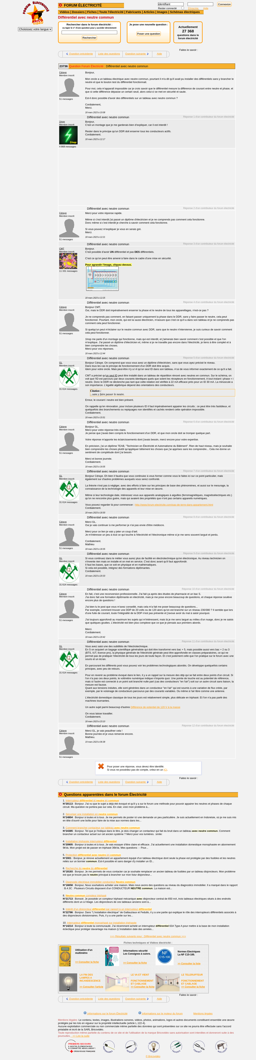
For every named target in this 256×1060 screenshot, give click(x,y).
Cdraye (63, 72)
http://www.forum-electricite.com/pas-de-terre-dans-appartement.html (174, 504)
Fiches (92, 12)
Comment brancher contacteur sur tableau (103, 827)
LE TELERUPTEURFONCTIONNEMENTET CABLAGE (192, 979)
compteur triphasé (86, 895)
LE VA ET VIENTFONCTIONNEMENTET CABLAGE (142, 979)
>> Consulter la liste (189, 963)
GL (60, 362)
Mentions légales (203, 1013)
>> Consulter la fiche (87, 962)
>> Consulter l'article (91, 986)
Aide (205, 8)
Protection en (93, 854)
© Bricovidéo (153, 1056)
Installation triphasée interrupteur (91, 841)
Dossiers (78, 12)
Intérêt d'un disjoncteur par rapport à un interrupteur (109, 909)
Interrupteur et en (92, 800)
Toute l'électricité (111, 12)
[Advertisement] (158, 177)
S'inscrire (193, 8)
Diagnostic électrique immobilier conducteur (100, 881)
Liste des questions (109, 53)
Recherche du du (86, 868)
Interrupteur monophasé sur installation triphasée (101, 922)
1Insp (62, 121)
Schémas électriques (185, 12)
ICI (165, 769)
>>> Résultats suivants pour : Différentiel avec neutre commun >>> (148, 936)
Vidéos (64, 12)
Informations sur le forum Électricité (105, 1013)
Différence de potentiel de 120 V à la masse (155, 707)
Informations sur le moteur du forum (160, 1013)
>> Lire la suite (80, 1035)
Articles (149, 12)
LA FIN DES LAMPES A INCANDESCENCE (90, 977)
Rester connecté (167, 8)
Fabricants (133, 12)
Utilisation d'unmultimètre (83, 951)
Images (162, 12)
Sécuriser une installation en (92, 814)
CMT (61, 248)
